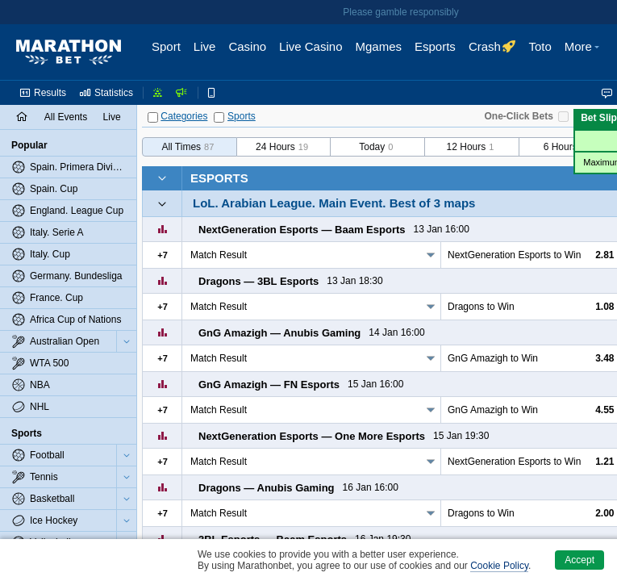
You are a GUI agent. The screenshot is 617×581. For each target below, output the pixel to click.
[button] (584, 52)
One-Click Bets (519, 116)
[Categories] (153, 117)
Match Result (218, 255)
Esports (219, 178)
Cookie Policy (499, 565)
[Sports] (219, 117)
